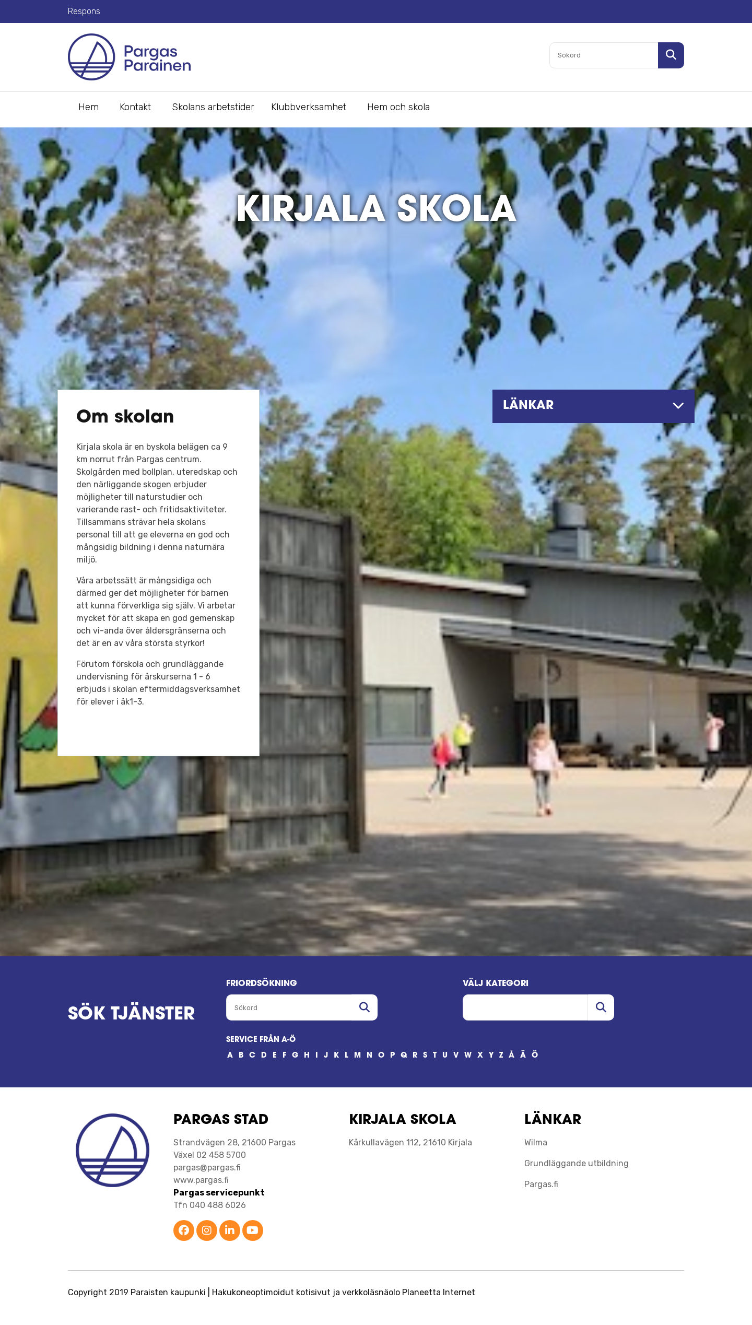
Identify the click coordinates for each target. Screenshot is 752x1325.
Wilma (535, 1142)
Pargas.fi (541, 1184)
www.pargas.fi (201, 1180)
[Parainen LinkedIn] (229, 1231)
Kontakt (135, 107)
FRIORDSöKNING (261, 984)
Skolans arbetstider (213, 107)
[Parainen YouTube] (252, 1231)
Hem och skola (398, 107)
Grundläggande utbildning (576, 1163)
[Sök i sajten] (671, 55)
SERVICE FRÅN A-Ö (261, 1040)
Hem (88, 107)
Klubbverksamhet (308, 107)
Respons (84, 11)
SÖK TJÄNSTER (131, 1015)
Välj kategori (495, 984)
